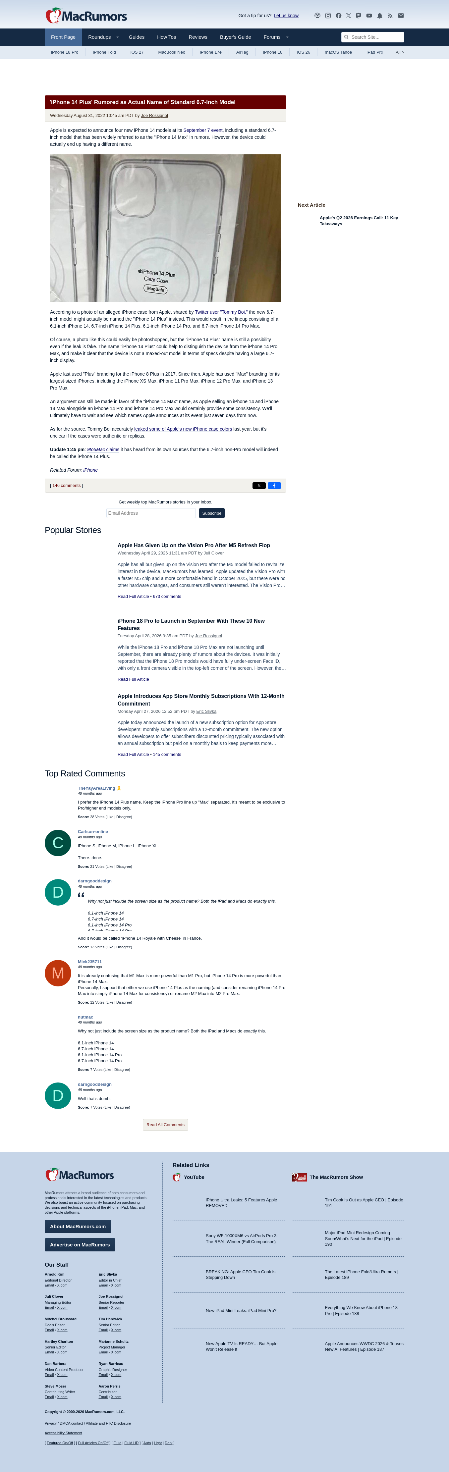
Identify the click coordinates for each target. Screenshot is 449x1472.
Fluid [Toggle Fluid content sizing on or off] (117, 1443)
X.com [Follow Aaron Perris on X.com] (116, 1396)
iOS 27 (137, 52)
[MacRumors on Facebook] (338, 15)
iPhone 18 (273, 52)
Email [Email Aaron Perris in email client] (103, 1396)
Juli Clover (214, 553)
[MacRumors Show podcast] (317, 15)
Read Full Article (133, 596)
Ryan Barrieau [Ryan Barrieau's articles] (111, 1363)
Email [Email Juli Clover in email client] (49, 1306)
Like (110, 817)
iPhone (90, 470)
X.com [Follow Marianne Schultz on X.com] (116, 1351)
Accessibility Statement (63, 1433)
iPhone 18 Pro (64, 52)
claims (103, 449)
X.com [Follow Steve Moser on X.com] (62, 1396)
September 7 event (202, 130)
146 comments (66, 485)
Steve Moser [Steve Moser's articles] (55, 1385)
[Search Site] (372, 37)
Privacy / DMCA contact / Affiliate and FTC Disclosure (88, 1423)
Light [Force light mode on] (158, 1443)
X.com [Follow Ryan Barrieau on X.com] (116, 1374)
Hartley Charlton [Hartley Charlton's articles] (59, 1340)
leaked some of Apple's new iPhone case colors (183, 429)
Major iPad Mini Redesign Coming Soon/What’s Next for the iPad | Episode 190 (363, 1237)
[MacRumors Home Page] (86, 15)
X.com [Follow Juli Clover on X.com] (62, 1306)
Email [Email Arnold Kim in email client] (49, 1284)
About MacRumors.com (78, 1225)
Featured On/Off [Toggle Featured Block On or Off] (60, 1443)
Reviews (198, 37)
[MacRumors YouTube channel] (369, 15)
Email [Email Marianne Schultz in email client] (103, 1351)
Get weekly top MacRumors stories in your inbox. (165, 501)
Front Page (63, 37)
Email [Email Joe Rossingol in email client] (103, 1306)
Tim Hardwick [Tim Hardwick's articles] (110, 1318)
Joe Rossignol (154, 115)
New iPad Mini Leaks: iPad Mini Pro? (241, 1309)
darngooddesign (95, 880)
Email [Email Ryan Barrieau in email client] (103, 1374)
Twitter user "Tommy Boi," (221, 312)
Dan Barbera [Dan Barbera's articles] (55, 1363)
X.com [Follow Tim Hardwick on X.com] (116, 1329)
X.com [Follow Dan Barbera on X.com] (62, 1374)
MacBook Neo (172, 52)
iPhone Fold (104, 52)
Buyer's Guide (235, 37)
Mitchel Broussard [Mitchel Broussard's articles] (61, 1318)
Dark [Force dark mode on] (168, 1443)
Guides (137, 37)
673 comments (167, 596)
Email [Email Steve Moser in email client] (49, 1396)
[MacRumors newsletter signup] (401, 15)
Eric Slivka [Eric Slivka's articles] (108, 1273)
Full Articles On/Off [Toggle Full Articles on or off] (93, 1443)
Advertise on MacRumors (80, 1243)
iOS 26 (303, 52)
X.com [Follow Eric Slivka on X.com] (116, 1284)
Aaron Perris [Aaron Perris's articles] (110, 1385)
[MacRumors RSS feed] (390, 15)
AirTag (242, 52)
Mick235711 (90, 961)
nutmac (85, 1017)
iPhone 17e (211, 52)
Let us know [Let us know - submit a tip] (286, 15)
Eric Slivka (206, 711)
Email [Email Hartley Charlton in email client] (49, 1351)
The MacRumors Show (336, 1176)
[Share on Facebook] (274, 485)
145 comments (167, 754)
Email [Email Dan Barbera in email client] (49, 1374)
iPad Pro (374, 52)
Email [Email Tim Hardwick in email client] (103, 1329)
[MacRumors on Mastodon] (358, 15)
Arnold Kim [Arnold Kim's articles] (54, 1273)
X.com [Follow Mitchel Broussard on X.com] (62, 1329)
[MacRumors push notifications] (379, 15)
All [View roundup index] (400, 52)
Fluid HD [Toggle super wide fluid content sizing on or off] (131, 1443)
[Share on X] (259, 485)
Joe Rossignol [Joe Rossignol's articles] (111, 1295)
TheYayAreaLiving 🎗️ (100, 788)
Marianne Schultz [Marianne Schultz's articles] (114, 1340)
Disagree (123, 817)
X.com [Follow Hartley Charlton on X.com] (62, 1351)
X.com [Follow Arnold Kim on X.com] (62, 1284)
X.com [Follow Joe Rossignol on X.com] (116, 1306)
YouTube (194, 1176)
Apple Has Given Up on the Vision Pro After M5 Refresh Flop (198, 545)
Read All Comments (165, 1124)
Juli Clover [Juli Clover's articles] (54, 1295)
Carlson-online (93, 831)
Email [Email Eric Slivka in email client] (103, 1284)
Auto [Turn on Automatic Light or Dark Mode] (147, 1443)
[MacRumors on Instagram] (328, 15)
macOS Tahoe (338, 52)
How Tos (166, 37)
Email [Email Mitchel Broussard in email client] (49, 1329)
